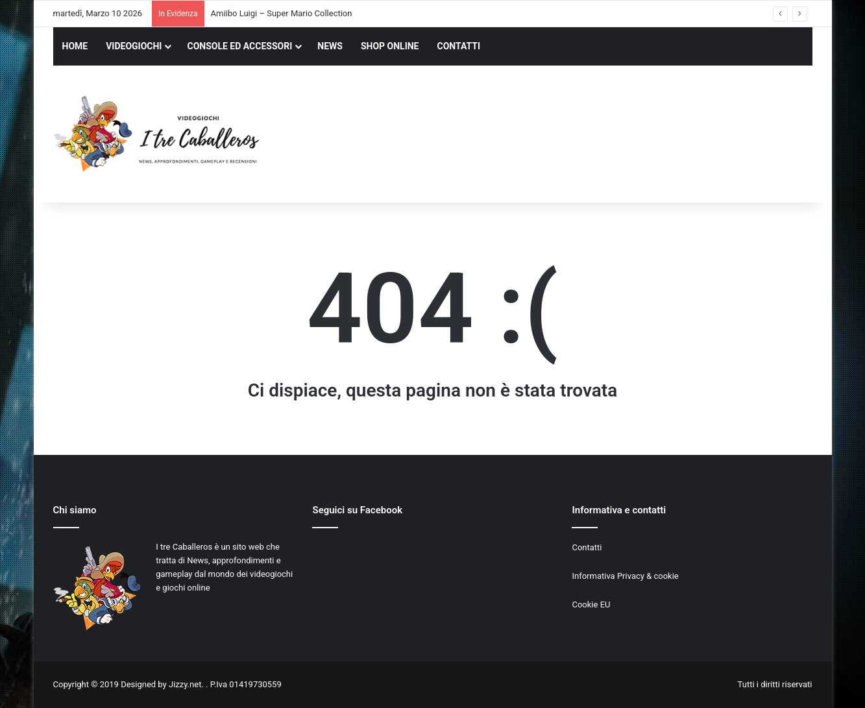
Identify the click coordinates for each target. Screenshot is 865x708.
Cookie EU (591, 604)
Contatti (587, 547)
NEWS (330, 46)
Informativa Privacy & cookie (625, 576)
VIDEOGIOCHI (134, 46)
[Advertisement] (562, 135)
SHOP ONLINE (390, 46)
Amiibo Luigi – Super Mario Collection (281, 13)
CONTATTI (459, 46)
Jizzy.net (185, 684)
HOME (75, 46)
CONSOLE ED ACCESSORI (239, 46)
